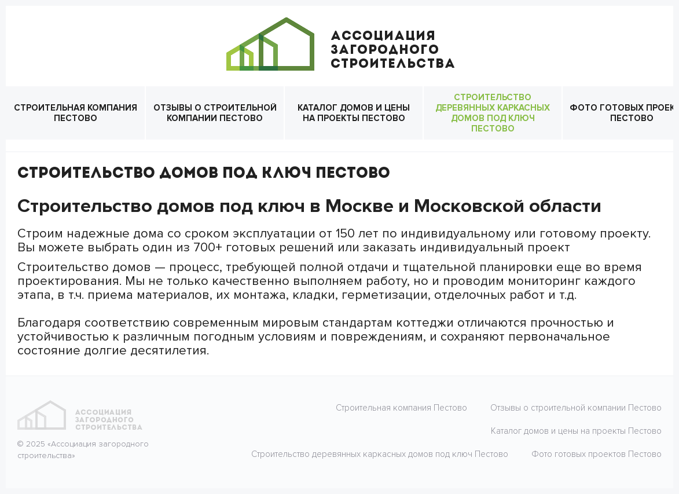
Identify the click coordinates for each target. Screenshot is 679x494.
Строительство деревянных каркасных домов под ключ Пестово (492, 113)
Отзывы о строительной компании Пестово (215, 113)
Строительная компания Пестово (75, 113)
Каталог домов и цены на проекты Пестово (354, 113)
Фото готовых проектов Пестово (596, 454)
